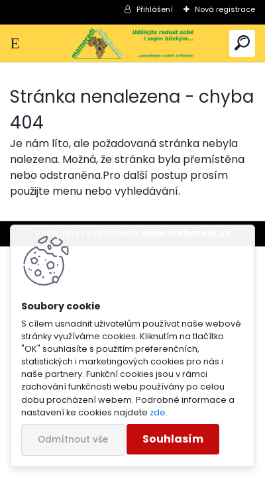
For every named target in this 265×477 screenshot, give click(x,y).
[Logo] (133, 43)
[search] (242, 43)
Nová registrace (225, 9)
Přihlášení (154, 9)
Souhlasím (172, 439)
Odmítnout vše (73, 439)
